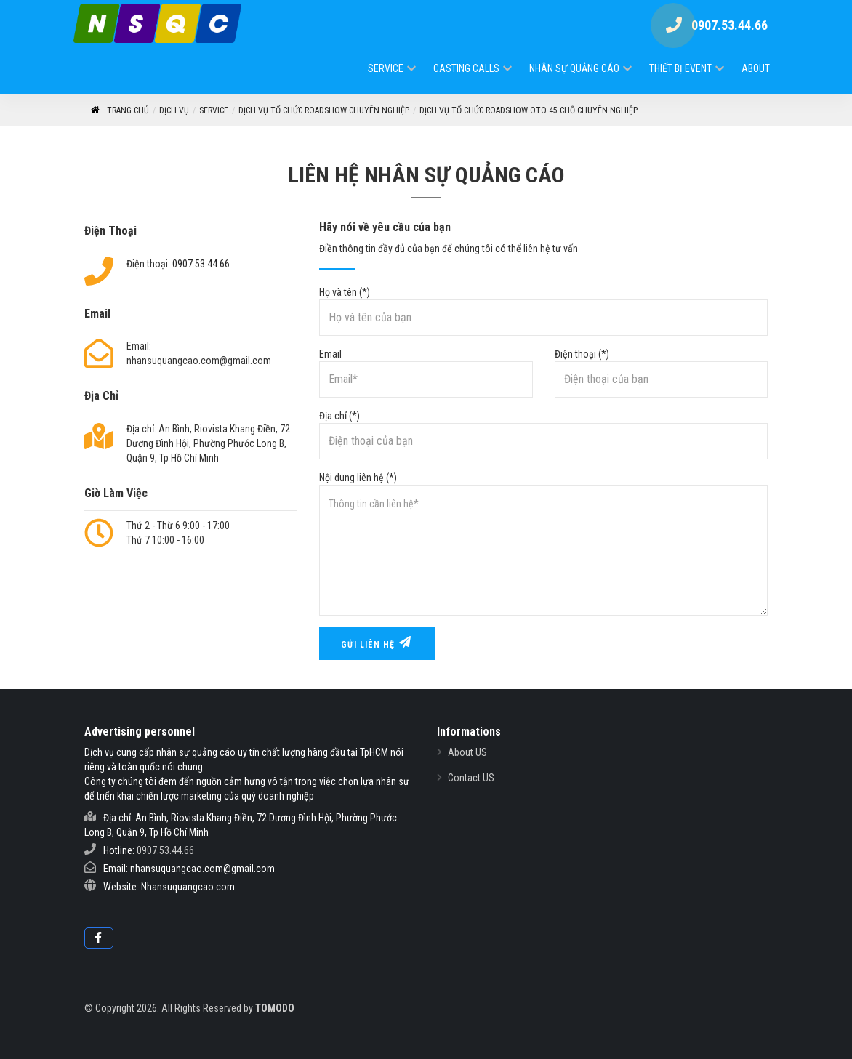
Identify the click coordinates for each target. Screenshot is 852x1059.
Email (425, 373)
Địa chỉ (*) (543, 434)
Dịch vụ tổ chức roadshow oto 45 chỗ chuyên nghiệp (528, 110)
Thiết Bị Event (680, 68)
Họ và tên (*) (543, 311)
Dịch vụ (174, 110)
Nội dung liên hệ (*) (543, 544)
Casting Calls (466, 68)
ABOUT (756, 68)
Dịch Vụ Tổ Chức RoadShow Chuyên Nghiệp (323, 110)
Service (385, 68)
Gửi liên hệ (377, 643)
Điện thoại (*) (661, 373)
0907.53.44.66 (201, 264)
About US (467, 752)
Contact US (471, 778)
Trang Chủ (119, 111)
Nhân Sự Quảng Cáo (574, 68)
